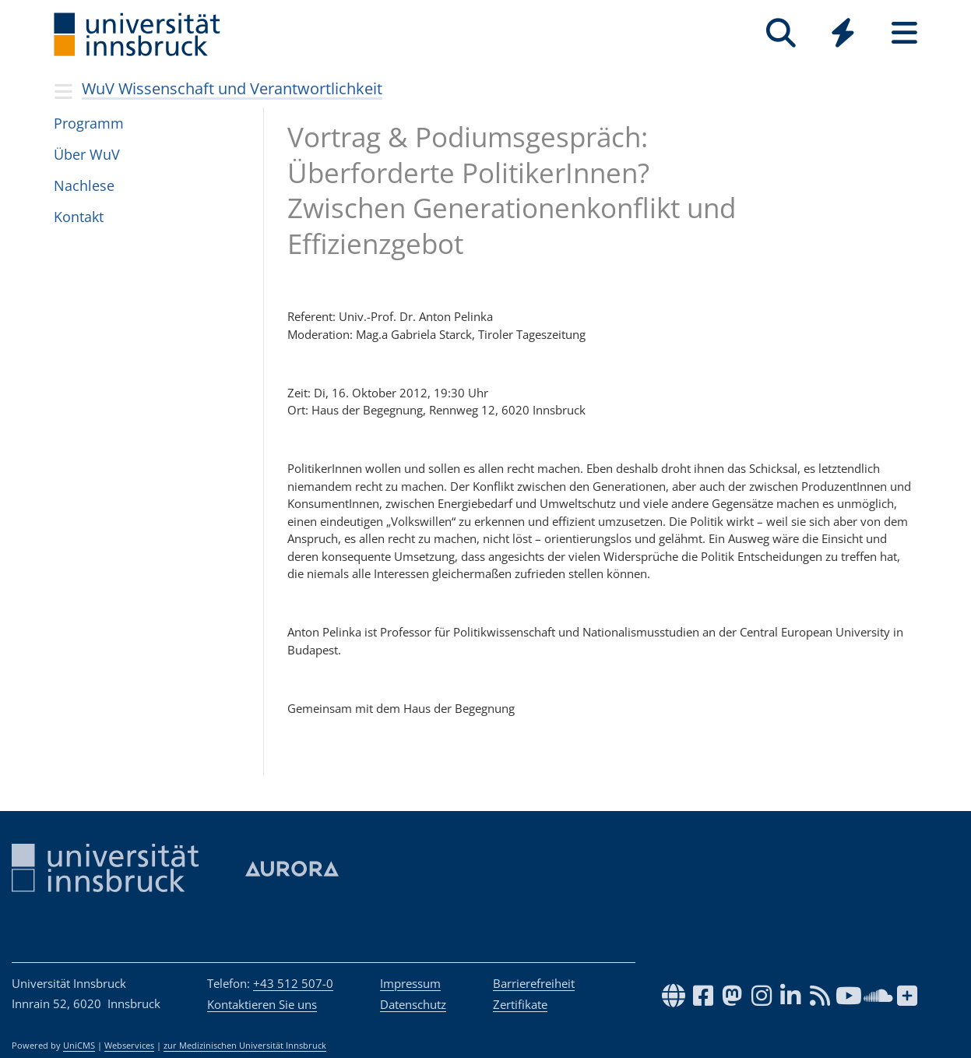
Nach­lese (84, 185)
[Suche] (781, 33)
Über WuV (87, 154)
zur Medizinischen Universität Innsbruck (245, 1045)
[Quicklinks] (843, 33)
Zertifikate (520, 1004)
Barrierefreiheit (534, 983)
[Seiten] (904, 33)
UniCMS (79, 1045)
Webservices (129, 1045)
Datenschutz (413, 1004)
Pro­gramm (89, 123)
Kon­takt (79, 216)
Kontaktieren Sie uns (262, 1004)
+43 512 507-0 (293, 983)
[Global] (843, 34)
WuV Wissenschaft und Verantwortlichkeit (232, 88)
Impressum (410, 983)
